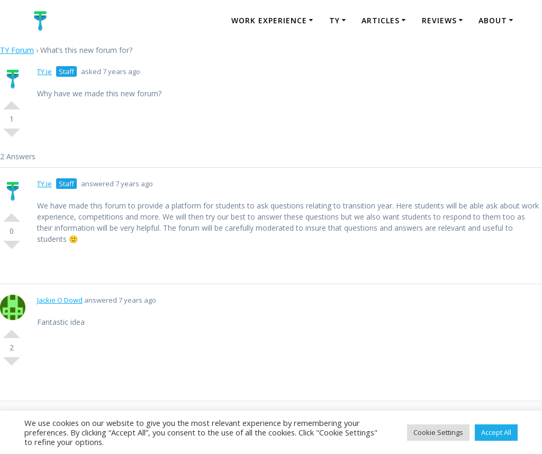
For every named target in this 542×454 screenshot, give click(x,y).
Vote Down (11, 137)
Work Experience (269, 20)
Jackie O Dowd (60, 300)
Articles (381, 20)
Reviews (439, 20)
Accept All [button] (496, 432)
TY (334, 20)
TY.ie (44, 71)
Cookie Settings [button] (438, 432)
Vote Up (11, 101)
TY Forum (17, 50)
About (492, 20)
